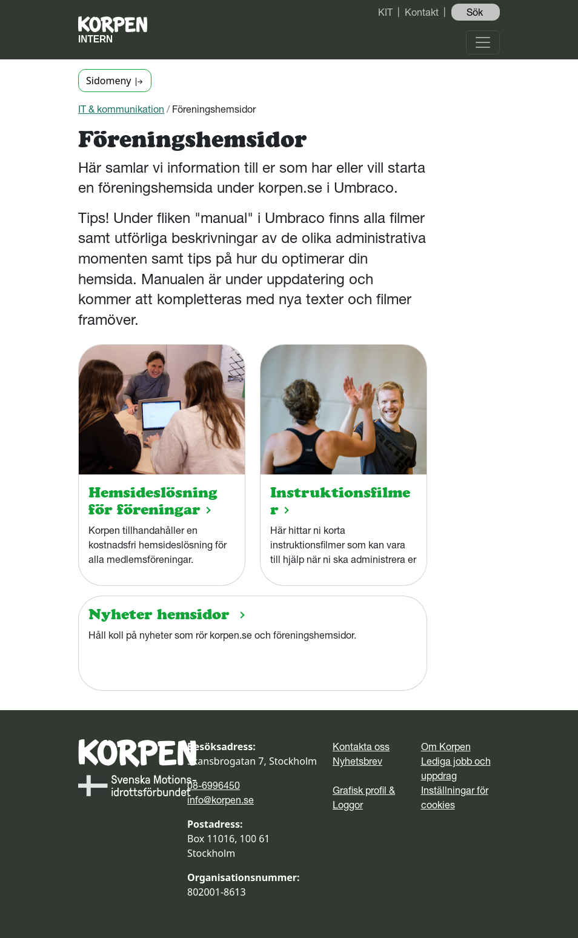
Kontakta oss (361, 746)
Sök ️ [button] (476, 12)
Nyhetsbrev (357, 761)
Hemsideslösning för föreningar (153, 501)
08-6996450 (213, 785)
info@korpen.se (220, 800)
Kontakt (422, 12)
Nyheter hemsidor (158, 614)
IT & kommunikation (121, 109)
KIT (385, 12)
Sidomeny (115, 80)
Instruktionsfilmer (340, 501)
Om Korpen (446, 746)
